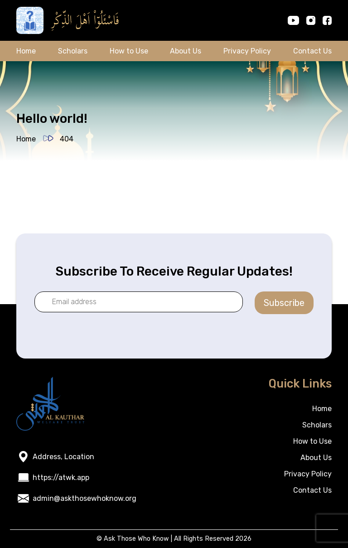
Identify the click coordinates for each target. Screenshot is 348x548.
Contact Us (312, 51)
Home (26, 51)
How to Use (129, 51)
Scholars (72, 51)
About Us (185, 51)
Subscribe (284, 302)
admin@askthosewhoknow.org (84, 498)
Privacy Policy (247, 51)
